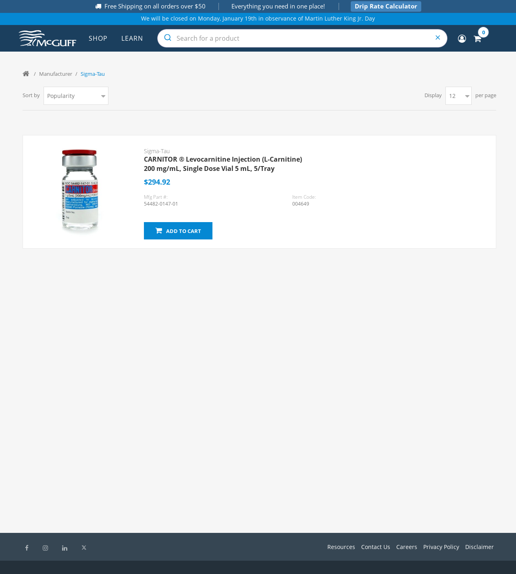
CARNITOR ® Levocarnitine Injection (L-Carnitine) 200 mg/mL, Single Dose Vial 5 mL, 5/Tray (223, 164)
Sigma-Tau (157, 151)
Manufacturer (55, 73)
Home (27, 73)
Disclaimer (479, 547)
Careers (406, 547)
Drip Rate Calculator (386, 6)
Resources (341, 547)
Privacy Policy (441, 547)
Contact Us (375, 547)
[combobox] (302, 38)
